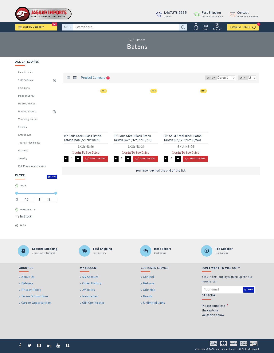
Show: (244, 77)
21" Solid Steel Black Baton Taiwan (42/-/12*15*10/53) (132, 138)
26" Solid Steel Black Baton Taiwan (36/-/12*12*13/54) (183, 138)
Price (23, 185)
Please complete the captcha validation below (213, 310)
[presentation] (228, 325)
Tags (23, 225)
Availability (27, 209)
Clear (53, 176)
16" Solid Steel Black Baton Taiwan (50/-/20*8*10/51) (82, 138)
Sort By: (208, 77)
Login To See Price (85, 152)
